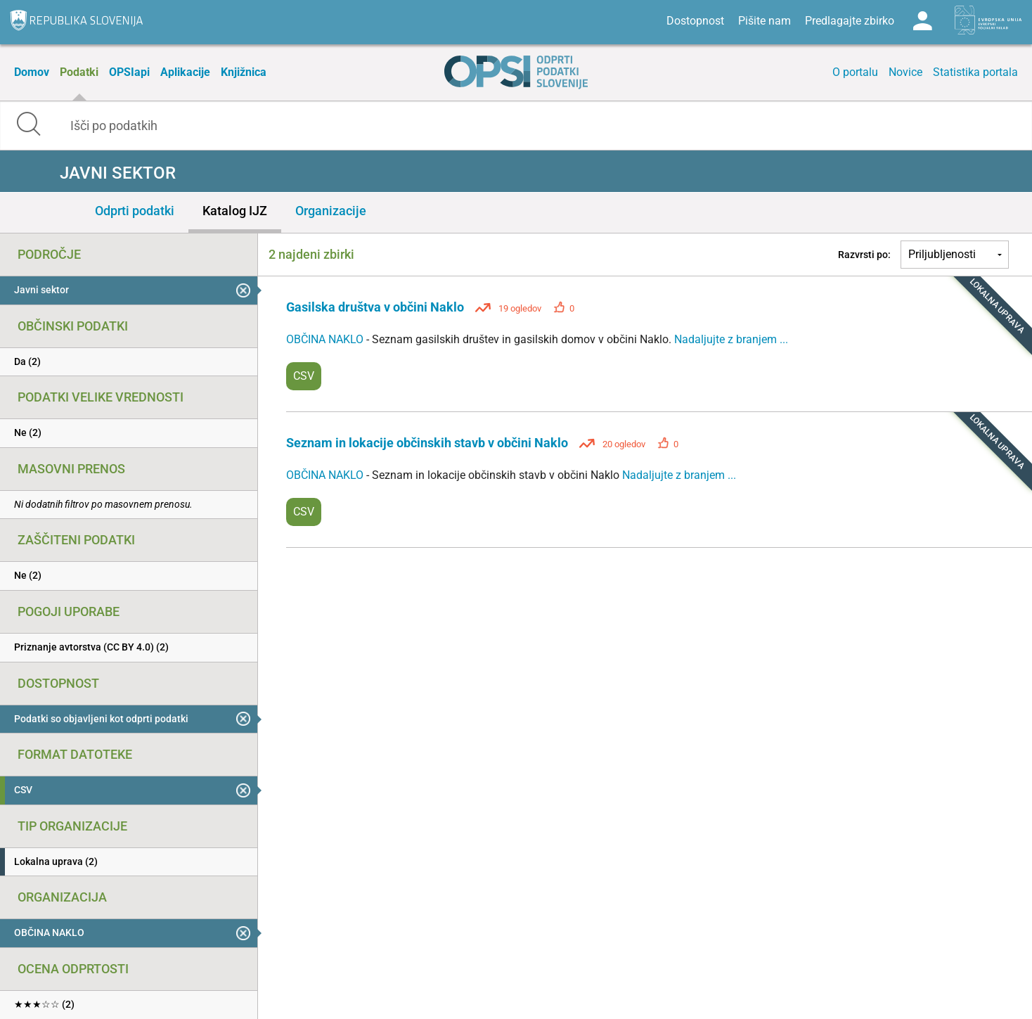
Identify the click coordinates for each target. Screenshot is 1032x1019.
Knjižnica (243, 72)
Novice (905, 72)
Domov (31, 72)
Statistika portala (975, 72)
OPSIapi (129, 72)
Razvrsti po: (864, 254)
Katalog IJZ (234, 210)
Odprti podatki (134, 210)
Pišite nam (764, 20)
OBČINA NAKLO (326, 339)
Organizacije (330, 210)
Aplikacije (185, 72)
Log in (922, 21)
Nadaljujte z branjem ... (731, 339)
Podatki (79, 72)
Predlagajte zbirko (849, 20)
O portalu (855, 72)
